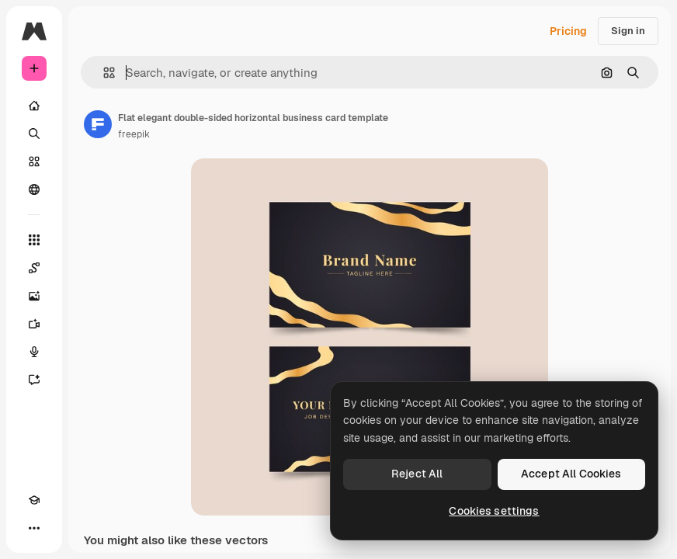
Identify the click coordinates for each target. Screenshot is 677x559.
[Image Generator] (34, 295)
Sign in (628, 30)
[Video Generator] (34, 323)
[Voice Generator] (34, 351)
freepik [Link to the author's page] (134, 134)
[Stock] (34, 161)
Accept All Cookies (571, 474)
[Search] (34, 133)
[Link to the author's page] (98, 124)
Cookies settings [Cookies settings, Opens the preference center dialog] (494, 511)
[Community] (34, 189)
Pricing (568, 31)
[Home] (34, 105)
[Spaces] (34, 267)
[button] (103, 72)
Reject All (417, 474)
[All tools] (34, 239)
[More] (34, 528)
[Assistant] (34, 379)
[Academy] (34, 500)
